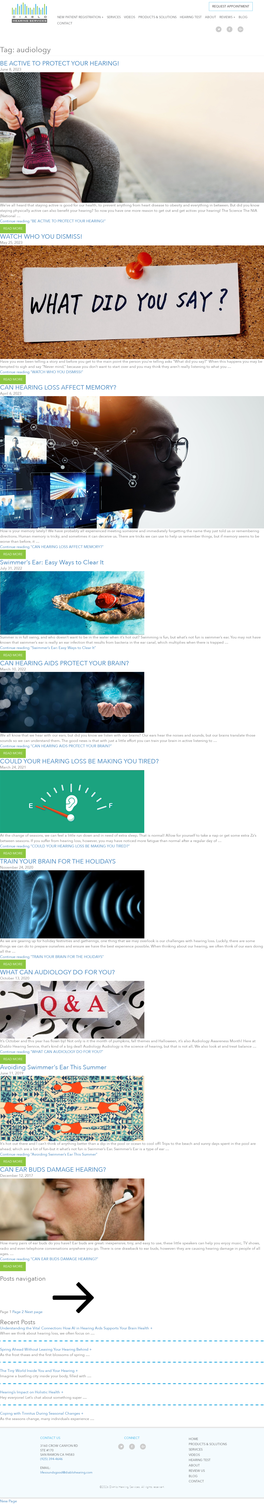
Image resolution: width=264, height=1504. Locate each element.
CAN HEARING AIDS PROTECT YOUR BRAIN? (64, 663)
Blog (243, 17)
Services (114, 17)
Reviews (225, 17)
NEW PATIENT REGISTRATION (79, 17)
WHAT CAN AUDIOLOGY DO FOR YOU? (57, 972)
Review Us (197, 1471)
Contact (64, 23)
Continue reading (53, 221)
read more (12, 228)
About (210, 17)
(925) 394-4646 (51, 1459)
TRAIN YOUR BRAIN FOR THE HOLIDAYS (58, 861)
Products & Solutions (157, 17)
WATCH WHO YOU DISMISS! (41, 236)
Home (193, 1439)
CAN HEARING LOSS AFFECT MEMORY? (58, 387)
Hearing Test (191, 17)
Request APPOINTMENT (230, 6)
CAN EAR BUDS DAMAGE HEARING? (53, 1169)
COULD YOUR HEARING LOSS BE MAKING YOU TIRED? (79, 761)
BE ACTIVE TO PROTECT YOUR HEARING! (59, 63)
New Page (8, 1501)
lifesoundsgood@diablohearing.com (66, 1472)
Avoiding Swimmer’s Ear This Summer (53, 1067)
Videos (129, 17)
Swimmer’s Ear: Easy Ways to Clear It (52, 562)
